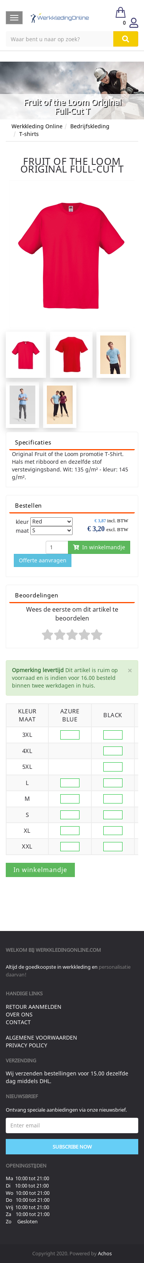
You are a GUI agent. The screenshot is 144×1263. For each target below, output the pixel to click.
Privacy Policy (26, 1045)
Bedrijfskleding (89, 126)
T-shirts (29, 134)
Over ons (19, 1014)
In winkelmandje (99, 547)
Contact (18, 1022)
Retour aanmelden (33, 1006)
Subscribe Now (72, 1146)
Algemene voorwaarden (41, 1037)
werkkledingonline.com (68, 949)
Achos (105, 1253)
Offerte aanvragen (42, 560)
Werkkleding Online (37, 126)
